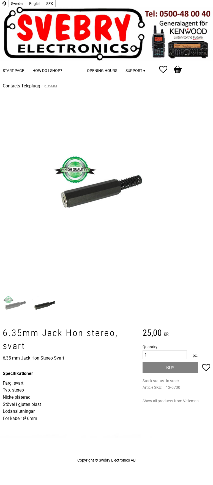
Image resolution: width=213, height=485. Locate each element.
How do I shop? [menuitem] (47, 70)
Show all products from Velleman (171, 400)
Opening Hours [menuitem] (102, 70)
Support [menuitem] (133, 70)
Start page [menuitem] (13, 70)
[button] (166, 69)
